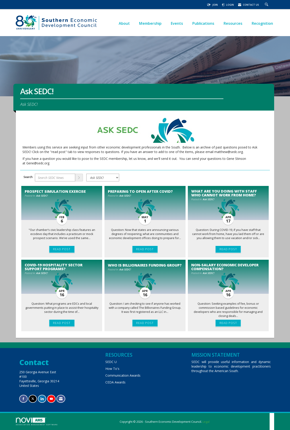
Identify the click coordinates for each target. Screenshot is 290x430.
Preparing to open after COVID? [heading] (140, 191)
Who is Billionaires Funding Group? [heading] (145, 265)
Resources (232, 23)
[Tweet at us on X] (33, 399)
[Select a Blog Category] (102, 177)
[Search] (79, 177)
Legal (206, 422)
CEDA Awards (115, 382)
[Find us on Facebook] (23, 399)
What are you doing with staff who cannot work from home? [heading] (224, 193)
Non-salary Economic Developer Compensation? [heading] (225, 266)
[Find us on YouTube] (51, 399)
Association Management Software (37, 421)
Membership (150, 23)
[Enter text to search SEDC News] (55, 177)
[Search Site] (267, 4)
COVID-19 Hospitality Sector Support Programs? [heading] (53, 266)
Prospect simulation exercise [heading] (55, 191)
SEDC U (111, 362)
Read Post (61, 249)
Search (28, 177)
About (124, 23)
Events (177, 23)
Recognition (262, 23)
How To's (112, 368)
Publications (203, 23)
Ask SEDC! (42, 195)
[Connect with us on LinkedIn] (42, 399)
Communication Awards (122, 375)
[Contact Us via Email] (60, 399)
